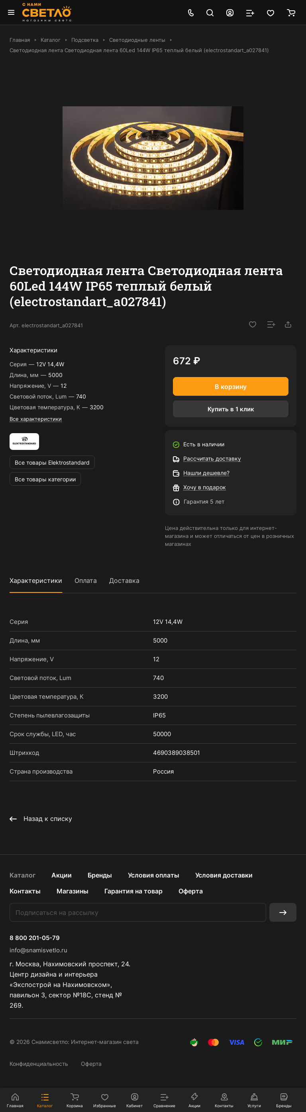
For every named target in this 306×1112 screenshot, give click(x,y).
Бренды (100, 875)
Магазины (72, 891)
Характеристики (36, 580)
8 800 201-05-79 (35, 938)
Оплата (86, 580)
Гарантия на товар (133, 891)
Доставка (124, 580)
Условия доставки (224, 875)
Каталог (22, 875)
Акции (61, 875)
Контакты (25, 891)
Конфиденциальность (39, 1063)
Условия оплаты (153, 875)
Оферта (190, 891)
